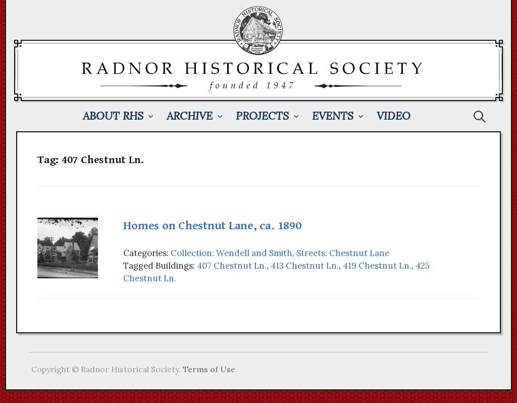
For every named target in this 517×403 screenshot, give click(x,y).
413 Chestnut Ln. (305, 265)
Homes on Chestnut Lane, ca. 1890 (212, 226)
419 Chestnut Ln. (377, 265)
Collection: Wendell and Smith (231, 253)
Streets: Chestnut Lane (342, 253)
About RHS (113, 116)
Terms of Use (209, 369)
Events (332, 116)
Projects (262, 116)
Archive (190, 116)
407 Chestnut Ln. (232, 265)
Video (393, 116)
